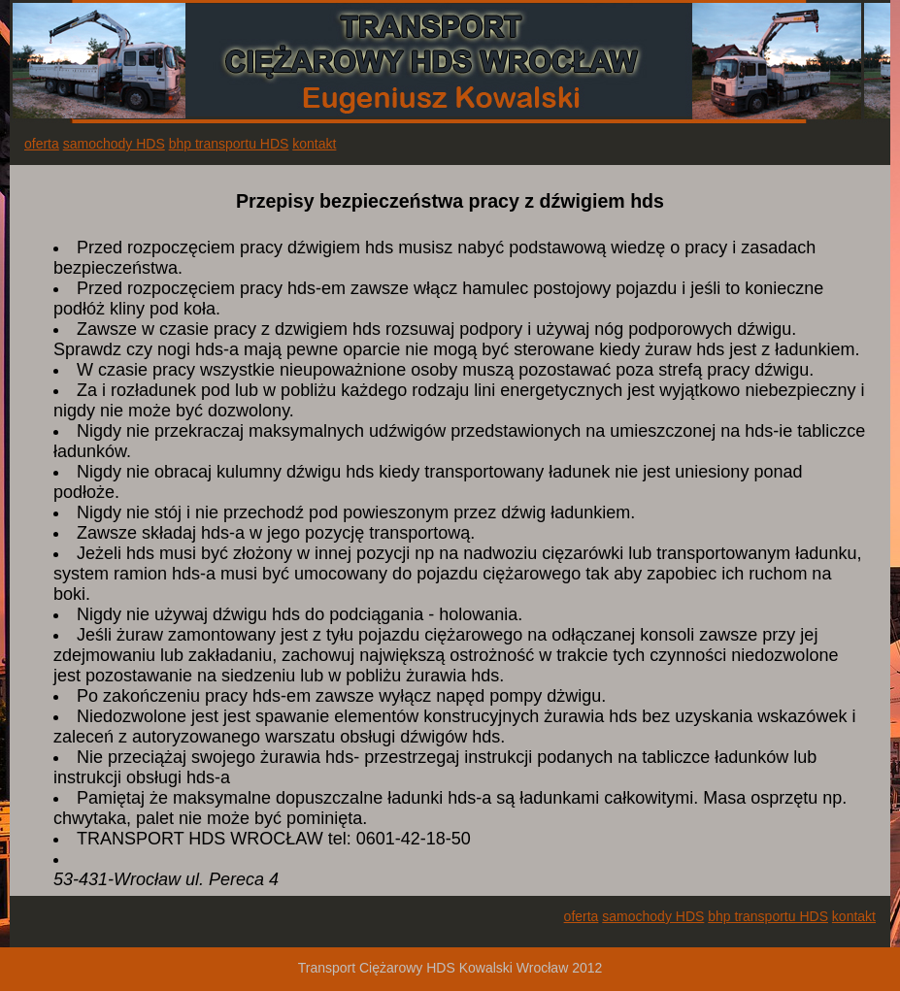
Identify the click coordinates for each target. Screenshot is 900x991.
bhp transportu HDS (229, 143)
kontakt (314, 143)
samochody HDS (114, 143)
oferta (41, 143)
